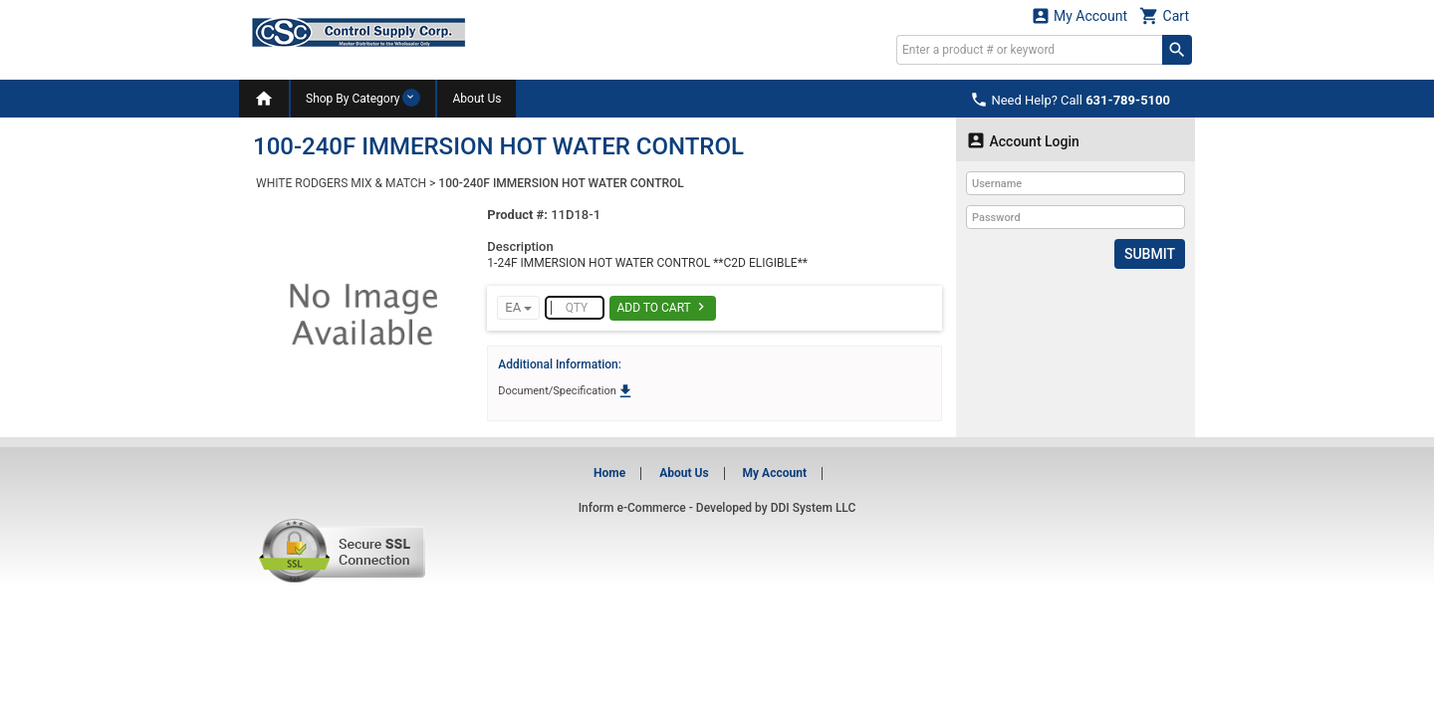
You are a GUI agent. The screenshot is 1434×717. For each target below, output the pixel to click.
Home (609, 473)
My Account (1079, 15)
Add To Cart (662, 307)
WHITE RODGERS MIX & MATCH (341, 183)
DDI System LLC (813, 508)
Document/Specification (565, 390)
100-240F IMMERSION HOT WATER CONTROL (560, 183)
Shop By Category (363, 98)
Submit (1149, 254)
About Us (476, 99)
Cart (1164, 15)
